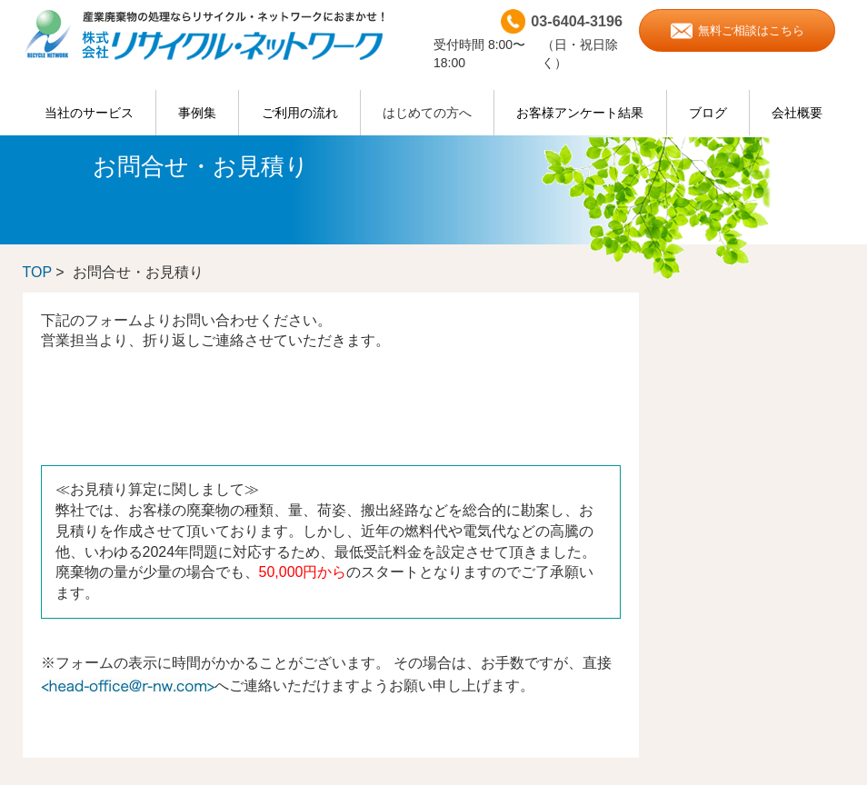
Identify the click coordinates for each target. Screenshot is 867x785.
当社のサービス (89, 112)
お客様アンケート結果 (579, 112)
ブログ (708, 112)
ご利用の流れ (300, 112)
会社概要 (797, 112)
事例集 (197, 112)
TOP (37, 272)
